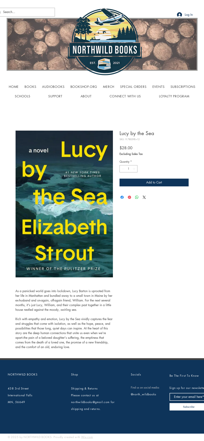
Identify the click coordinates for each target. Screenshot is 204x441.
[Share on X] (144, 197)
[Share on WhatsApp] (137, 197)
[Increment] (134, 168)
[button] (30, 87)
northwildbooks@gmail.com (90, 402)
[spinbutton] (128, 168)
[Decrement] (122, 168)
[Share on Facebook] (122, 197)
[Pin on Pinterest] (129, 197)
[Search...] (25, 12)
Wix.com (87, 437)
